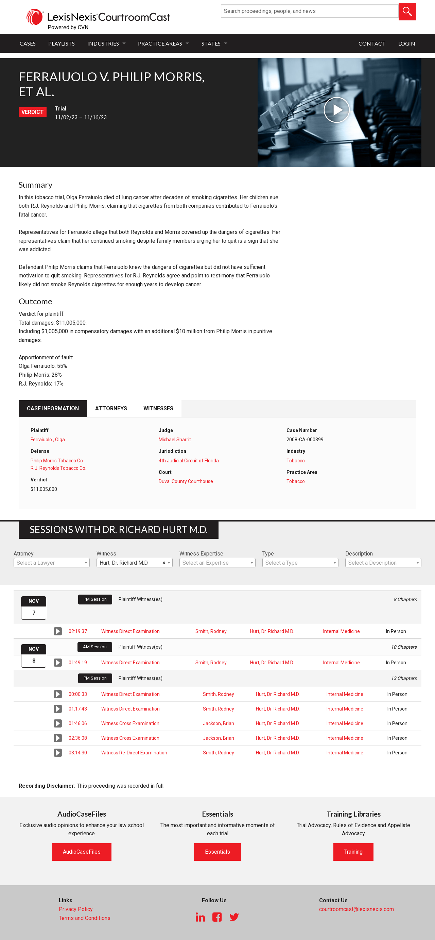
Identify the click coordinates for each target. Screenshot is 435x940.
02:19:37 (78, 631)
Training (353, 852)
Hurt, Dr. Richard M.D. (272, 631)
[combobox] (52, 562)
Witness (106, 553)
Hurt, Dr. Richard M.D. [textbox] (133, 563)
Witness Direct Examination (130, 631)
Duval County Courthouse (186, 481)
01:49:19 (78, 662)
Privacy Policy (76, 909)
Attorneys (111, 408)
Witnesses (158, 408)
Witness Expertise (201, 553)
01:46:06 (78, 723)
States (211, 43)
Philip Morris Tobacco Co (57, 460)
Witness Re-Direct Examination (134, 752)
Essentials (217, 852)
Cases (28, 43)
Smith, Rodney (211, 631)
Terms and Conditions (84, 918)
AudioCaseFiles (82, 852)
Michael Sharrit (175, 439)
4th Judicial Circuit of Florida (189, 460)
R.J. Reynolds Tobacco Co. (58, 468)
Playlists (61, 43)
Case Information (53, 408)
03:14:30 (78, 752)
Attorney (24, 553)
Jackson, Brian (218, 723)
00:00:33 (78, 694)
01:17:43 (78, 709)
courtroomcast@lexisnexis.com (356, 909)
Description (359, 553)
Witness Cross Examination (130, 723)
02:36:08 (78, 738)
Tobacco (295, 460)
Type (268, 553)
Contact (372, 43)
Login (406, 43)
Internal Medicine (341, 631)
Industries (103, 43)
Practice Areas (160, 43)
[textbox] (51, 563)
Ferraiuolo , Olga (48, 439)
